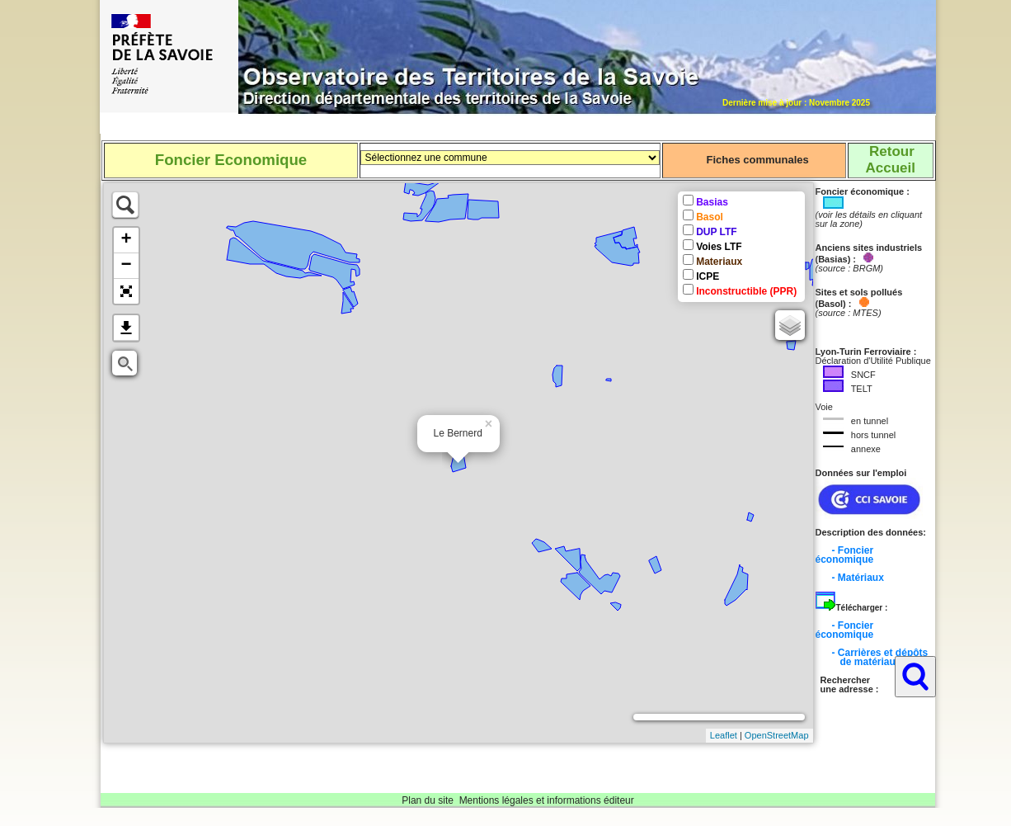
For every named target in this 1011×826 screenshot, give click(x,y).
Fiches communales (757, 159)
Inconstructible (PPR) (746, 291)
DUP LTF (716, 232)
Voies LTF (719, 247)
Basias (712, 202)
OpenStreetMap (777, 735)
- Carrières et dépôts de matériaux (872, 657)
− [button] (125, 265)
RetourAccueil (890, 160)
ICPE (707, 276)
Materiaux (719, 261)
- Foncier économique (845, 555)
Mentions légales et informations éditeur (546, 800)
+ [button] (125, 240)
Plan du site (428, 800)
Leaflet (723, 735)
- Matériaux (858, 577)
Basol (709, 217)
